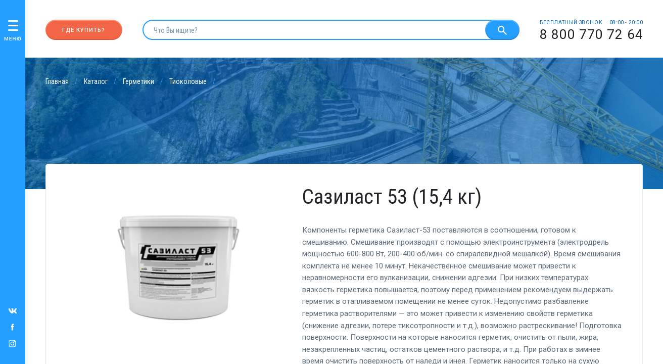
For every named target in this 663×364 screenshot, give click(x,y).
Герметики (138, 81)
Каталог (96, 81)
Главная (57, 81)
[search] (314, 30)
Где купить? (83, 30)
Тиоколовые (188, 81)
